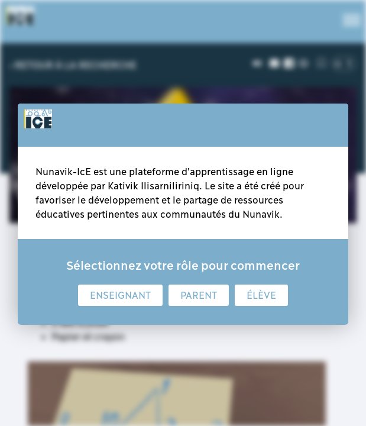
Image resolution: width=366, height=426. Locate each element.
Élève (261, 295)
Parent (198, 295)
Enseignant (120, 295)
